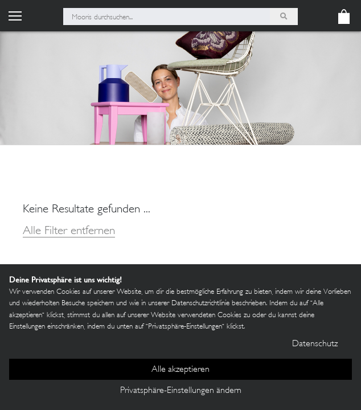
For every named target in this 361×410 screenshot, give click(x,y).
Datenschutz (315, 344)
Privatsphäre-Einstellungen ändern (180, 391)
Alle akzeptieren (180, 370)
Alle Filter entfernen (69, 231)
